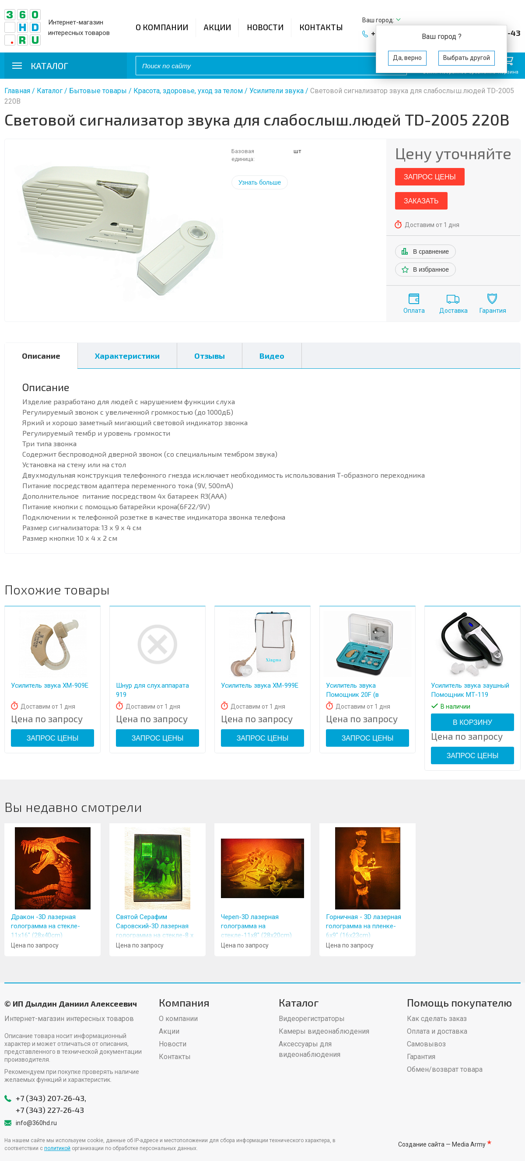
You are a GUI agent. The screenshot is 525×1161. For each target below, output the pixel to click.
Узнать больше (259, 182)
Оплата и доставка (437, 1031)
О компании (162, 27)
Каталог (50, 91)
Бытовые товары (98, 91)
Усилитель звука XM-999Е (259, 685)
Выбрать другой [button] (466, 57)
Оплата (414, 310)
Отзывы (209, 355)
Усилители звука (276, 91)
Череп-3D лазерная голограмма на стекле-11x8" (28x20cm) (256, 926)
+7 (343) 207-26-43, (51, 1098)
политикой (57, 1148)
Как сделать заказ (437, 1018)
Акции (217, 27)
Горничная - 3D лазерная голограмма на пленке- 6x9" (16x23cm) (363, 926)
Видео (271, 355)
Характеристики (127, 355)
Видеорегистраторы (312, 1018)
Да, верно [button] (407, 57)
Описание (41, 355)
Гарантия (493, 310)
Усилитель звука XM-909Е (49, 685)
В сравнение (431, 251)
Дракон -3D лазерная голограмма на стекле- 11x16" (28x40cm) (45, 926)
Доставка (453, 310)
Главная (17, 91)
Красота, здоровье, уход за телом (188, 91)
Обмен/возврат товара (445, 1069)
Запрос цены (430, 177)
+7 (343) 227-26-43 (50, 1110)
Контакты (321, 27)
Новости (265, 27)
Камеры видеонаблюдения (324, 1031)
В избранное (431, 269)
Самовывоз (426, 1044)
